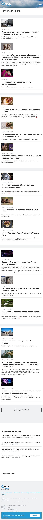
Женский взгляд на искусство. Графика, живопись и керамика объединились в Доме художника (20, 436)
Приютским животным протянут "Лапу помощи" (17, 342)
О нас (2, 493)
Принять (34, 515)
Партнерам (9, 493)
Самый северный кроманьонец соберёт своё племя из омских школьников (20, 392)
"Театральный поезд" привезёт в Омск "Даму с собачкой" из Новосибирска (20, 457)
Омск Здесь (6, 3)
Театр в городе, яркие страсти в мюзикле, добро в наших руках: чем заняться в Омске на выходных (20, 364)
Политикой (5, 517)
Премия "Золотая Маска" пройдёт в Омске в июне (20, 234)
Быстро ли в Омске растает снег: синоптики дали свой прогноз (20, 289)
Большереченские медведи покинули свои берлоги (19, 210)
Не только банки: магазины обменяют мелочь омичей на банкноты (21, 157)
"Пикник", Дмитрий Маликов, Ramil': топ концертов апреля (18, 263)
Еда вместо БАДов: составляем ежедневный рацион (20, 110)
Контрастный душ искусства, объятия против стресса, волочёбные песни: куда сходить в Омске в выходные (20, 57)
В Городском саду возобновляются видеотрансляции (16, 83)
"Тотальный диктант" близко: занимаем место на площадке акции (21, 135)
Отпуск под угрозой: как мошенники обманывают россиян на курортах (20, 443)
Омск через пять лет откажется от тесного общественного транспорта (20, 33)
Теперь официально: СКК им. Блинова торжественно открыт (17, 186)
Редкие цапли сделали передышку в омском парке (20, 312)
